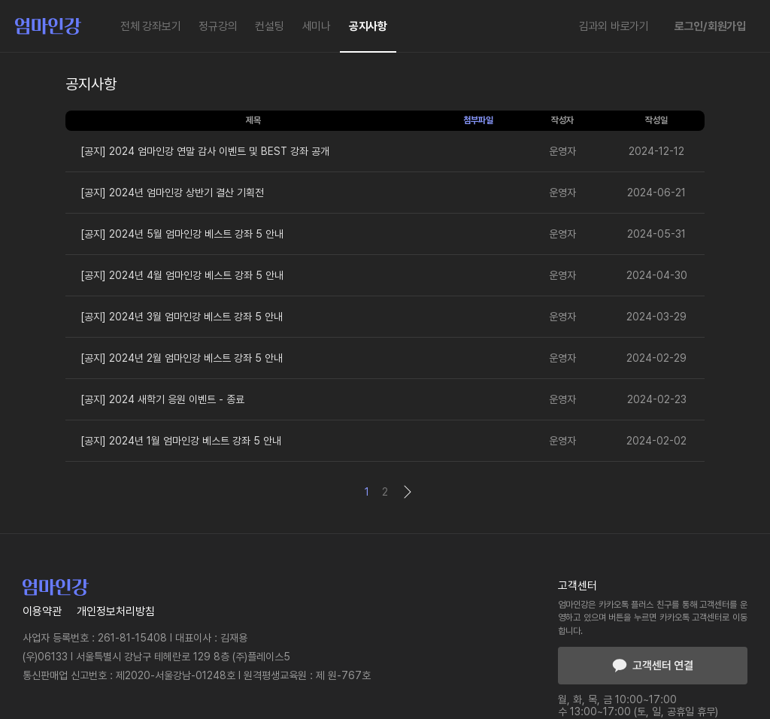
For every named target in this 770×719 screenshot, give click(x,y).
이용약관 (42, 611)
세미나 (316, 26)
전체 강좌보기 (150, 26)
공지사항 (368, 26)
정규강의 (218, 26)
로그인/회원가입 (710, 26)
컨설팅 (269, 26)
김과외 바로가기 (614, 26)
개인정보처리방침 (116, 611)
